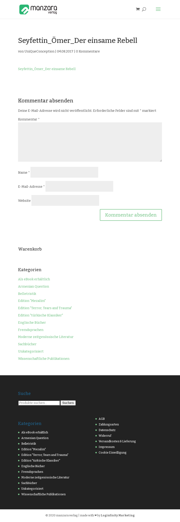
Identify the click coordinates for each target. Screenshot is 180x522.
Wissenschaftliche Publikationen (43, 359)
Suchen (68, 403)
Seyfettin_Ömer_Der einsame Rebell (47, 69)
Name (24, 173)
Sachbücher (27, 344)
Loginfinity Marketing (118, 515)
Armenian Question (33, 287)
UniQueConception (39, 51)
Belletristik (27, 294)
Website (24, 201)
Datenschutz (107, 430)
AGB (102, 419)
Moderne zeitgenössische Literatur (46, 337)
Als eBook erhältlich (34, 279)
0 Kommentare (88, 51)
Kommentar (29, 119)
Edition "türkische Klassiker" (40, 315)
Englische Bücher (32, 323)
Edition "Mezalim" (32, 301)
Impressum (107, 447)
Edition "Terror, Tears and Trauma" (45, 308)
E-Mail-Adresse (31, 187)
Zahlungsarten (109, 424)
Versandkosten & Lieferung (117, 441)
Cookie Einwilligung (113, 452)
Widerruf (105, 435)
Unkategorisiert (31, 351)
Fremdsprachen (30, 330)
